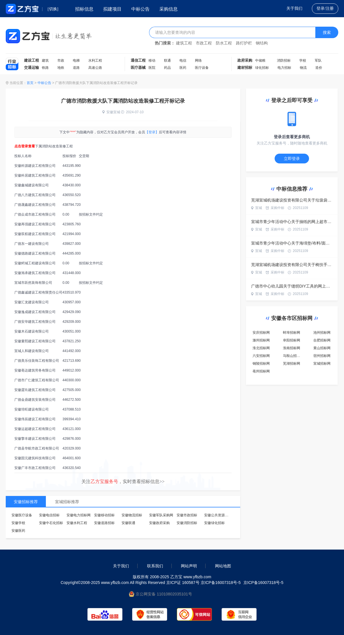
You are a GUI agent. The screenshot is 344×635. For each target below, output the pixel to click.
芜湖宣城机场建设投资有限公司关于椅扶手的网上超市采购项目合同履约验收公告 (292, 264)
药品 (167, 68)
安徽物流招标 (132, 515)
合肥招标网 (322, 340)
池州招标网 (322, 333)
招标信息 (84, 9)
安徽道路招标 (104, 523)
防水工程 (224, 43)
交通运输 (31, 67)
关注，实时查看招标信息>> (123, 481)
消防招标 (284, 60)
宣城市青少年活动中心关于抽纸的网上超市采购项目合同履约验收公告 (292, 221)
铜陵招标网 (261, 364)
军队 (318, 60)
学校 (302, 60)
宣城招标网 (322, 364)
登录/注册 (325, 8)
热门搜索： (165, 43)
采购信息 (168, 9)
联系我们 (155, 566)
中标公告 (140, 9)
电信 (182, 60)
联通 (167, 60)
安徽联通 (128, 523)
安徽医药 (18, 531)
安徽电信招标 (49, 515)
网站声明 (189, 566)
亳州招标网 (261, 371)
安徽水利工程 (77, 523)
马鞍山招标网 (293, 356)
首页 (30, 83)
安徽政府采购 (159, 523)
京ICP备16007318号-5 (263, 582)
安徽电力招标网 (79, 515)
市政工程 (204, 43)
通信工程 (138, 60)
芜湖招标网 (291, 364)
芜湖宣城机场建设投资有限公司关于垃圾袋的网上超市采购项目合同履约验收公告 (292, 200)
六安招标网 (261, 356)
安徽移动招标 (104, 515)
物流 (303, 68)
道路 (76, 68)
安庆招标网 (261, 333)
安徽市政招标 (187, 515)
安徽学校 (18, 523)
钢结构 (262, 43)
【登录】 (152, 132)
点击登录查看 (24, 146)
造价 (318, 68)
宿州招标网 (322, 356)
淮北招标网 (261, 348)
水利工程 (95, 60)
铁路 (45, 68)
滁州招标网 (261, 340)
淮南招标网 (291, 348)
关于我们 (294, 8)
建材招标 (244, 67)
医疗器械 (138, 67)
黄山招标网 (322, 348)
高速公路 (95, 68)
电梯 (76, 60)
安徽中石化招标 (51, 523)
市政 (60, 60)
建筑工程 (184, 43)
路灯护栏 (244, 43)
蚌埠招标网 (291, 333)
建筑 (45, 60)
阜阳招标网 (291, 340)
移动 (151, 60)
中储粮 (260, 60)
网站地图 (223, 566)
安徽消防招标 (187, 523)
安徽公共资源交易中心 (221, 515)
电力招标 (284, 68)
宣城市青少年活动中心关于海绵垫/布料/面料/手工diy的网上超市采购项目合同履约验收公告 (292, 243)
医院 (151, 68)
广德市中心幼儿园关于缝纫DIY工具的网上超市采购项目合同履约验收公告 (292, 286)
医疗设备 (202, 68)
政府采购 (244, 60)
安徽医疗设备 (21, 515)
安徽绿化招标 (214, 523)
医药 (182, 68)
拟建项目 (112, 9)
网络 (198, 60)
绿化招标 (262, 68)
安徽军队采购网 (161, 515)
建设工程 (31, 60)
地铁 (60, 68)
